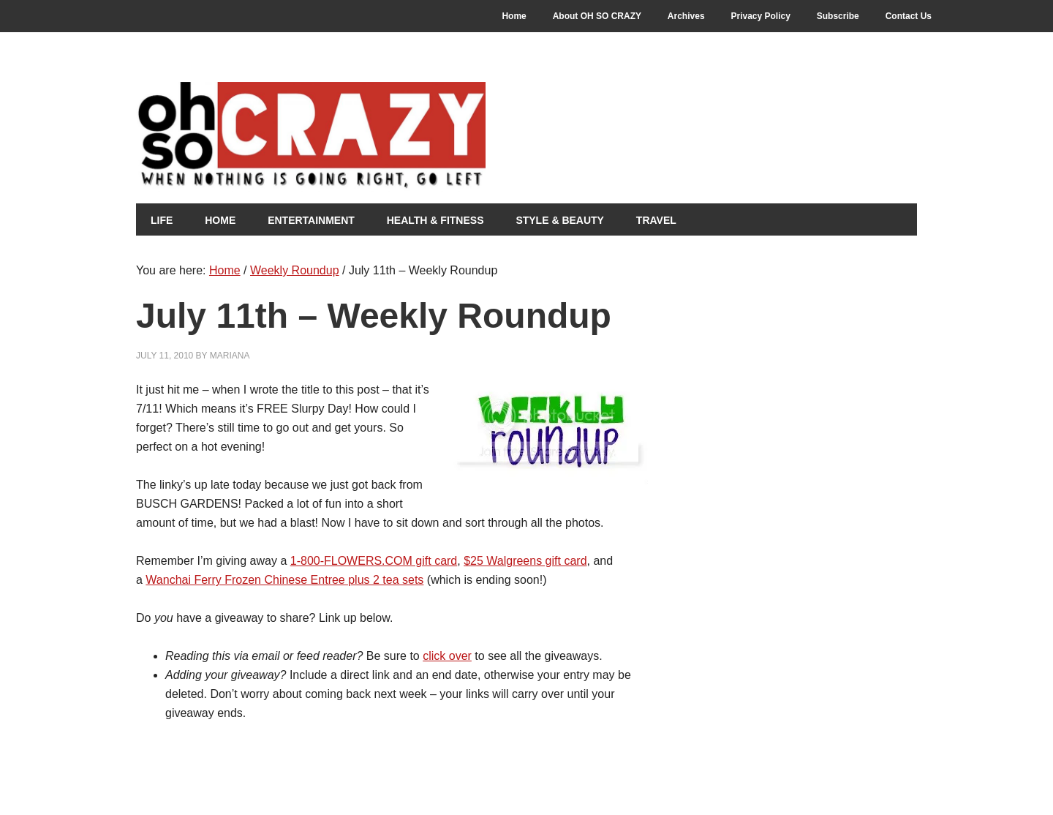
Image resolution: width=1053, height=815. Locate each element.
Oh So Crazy (392, 137)
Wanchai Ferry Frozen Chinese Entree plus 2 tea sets (284, 580)
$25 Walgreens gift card (525, 561)
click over (447, 656)
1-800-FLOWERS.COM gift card (374, 561)
